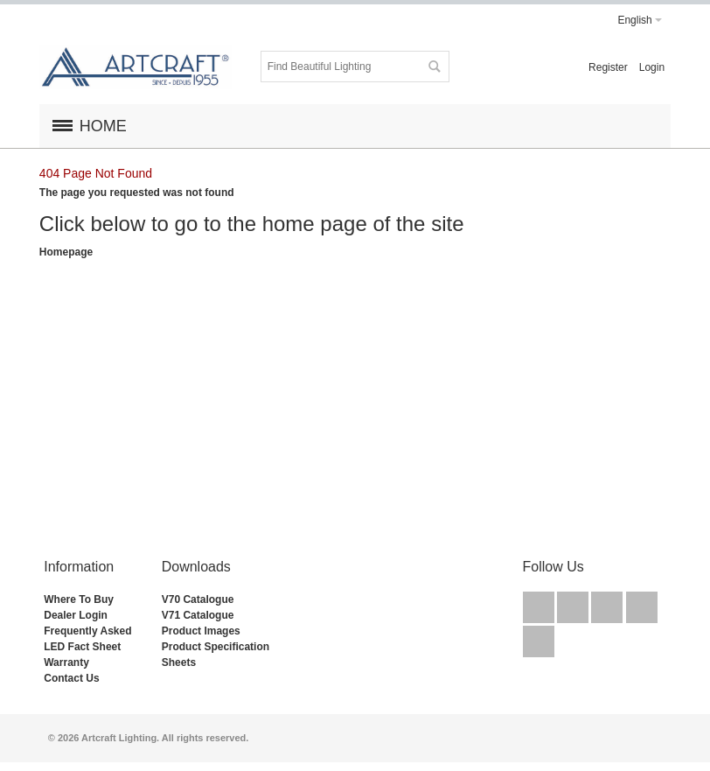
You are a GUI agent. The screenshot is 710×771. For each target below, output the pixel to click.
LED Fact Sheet (82, 647)
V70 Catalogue (198, 599)
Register (608, 67)
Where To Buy (79, 599)
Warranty (66, 662)
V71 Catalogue (198, 615)
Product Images (201, 631)
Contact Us (71, 678)
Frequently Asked (87, 631)
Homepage (66, 252)
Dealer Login (76, 615)
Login (652, 67)
